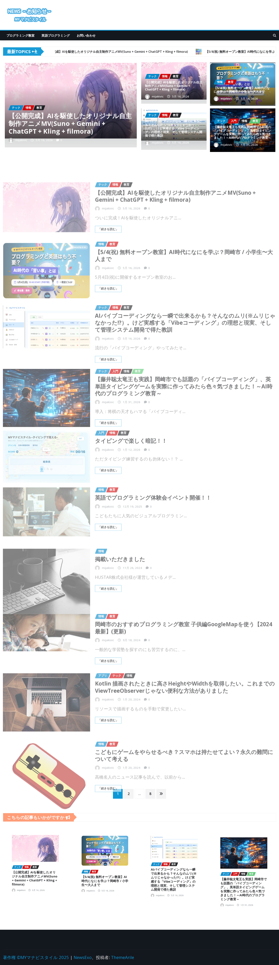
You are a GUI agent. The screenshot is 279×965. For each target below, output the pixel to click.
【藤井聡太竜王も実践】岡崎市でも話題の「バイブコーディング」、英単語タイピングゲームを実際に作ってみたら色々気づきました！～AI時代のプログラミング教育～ (242, 131)
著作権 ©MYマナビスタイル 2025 (36, 957)
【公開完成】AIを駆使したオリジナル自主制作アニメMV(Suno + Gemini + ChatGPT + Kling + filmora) (70, 117)
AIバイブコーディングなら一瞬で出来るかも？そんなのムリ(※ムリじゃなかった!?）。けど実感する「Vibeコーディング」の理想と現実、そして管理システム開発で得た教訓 (174, 129)
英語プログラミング (55, 35)
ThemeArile (122, 957)
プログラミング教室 (20, 35)
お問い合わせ (86, 35)
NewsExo (83, 957)
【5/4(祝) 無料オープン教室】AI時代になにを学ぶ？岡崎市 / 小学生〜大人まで (242, 87)
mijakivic (39, 128)
